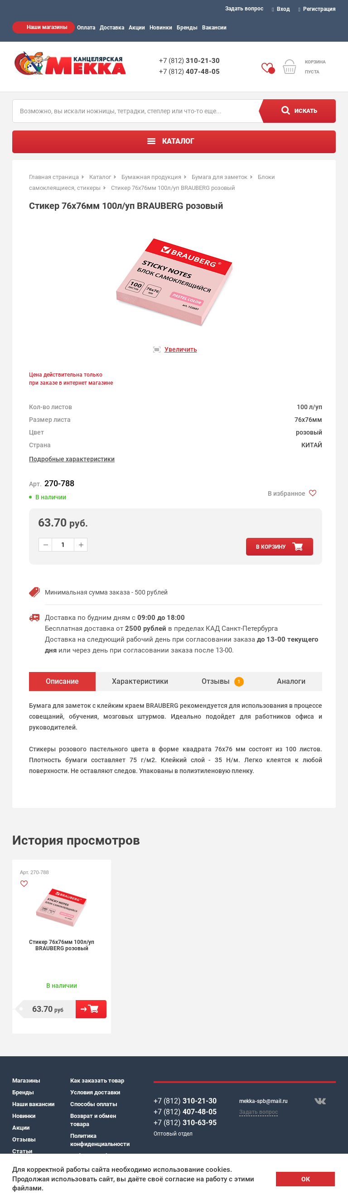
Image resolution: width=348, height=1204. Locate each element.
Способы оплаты (93, 1104)
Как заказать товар (97, 1080)
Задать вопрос (244, 8)
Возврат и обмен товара (93, 1119)
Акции (137, 27)
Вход (281, 9)
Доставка (112, 27)
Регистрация (317, 9)
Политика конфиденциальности (99, 1139)
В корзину (91, 1009)
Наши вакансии (33, 1104)
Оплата (86, 27)
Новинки (161, 27)
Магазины (26, 1080)
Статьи (22, 1151)
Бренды (187, 27)
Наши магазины (47, 27)
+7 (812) (189, 61)
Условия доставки (95, 1092)
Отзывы (24, 1139)
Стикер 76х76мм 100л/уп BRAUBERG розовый (61, 945)
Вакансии (214, 27)
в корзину (271, 547)
